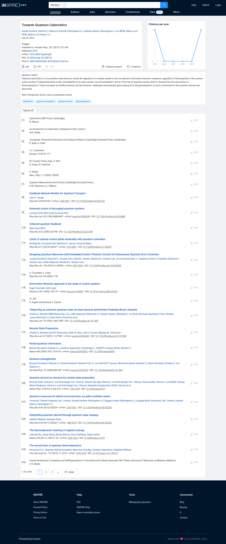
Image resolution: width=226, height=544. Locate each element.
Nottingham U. (75, 31)
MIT (43, 228)
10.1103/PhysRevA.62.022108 (78, 231)
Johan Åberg (48, 434)
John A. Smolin (90, 332)
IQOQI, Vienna (177, 382)
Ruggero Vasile (112, 400)
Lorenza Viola (36, 213)
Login (218, 5)
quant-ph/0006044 (80, 336)
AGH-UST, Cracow (107, 363)
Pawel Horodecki (69, 363)
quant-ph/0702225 (79, 370)
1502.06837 (35, 54)
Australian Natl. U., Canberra (134, 258)
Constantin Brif (49, 243)
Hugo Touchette (37, 288)
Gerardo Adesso (91, 31)
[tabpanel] (113, 296)
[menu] (197, 5)
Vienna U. (49, 382)
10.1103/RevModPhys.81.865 (108, 370)
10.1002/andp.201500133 (39, 58)
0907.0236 (78, 265)
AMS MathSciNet (38, 61)
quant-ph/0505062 (78, 351)
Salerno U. (45, 34)
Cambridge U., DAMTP (93, 348)
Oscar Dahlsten (78, 434)
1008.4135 (71, 423)
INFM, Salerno (126, 31)
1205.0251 (71, 407)
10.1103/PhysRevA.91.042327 (97, 247)
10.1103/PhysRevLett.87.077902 (110, 336)
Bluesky (183, 507)
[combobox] (112, 5)
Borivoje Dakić (36, 382)
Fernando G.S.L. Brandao (41, 450)
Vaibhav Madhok (37, 419)
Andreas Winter (112, 348)
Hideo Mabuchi (50, 262)
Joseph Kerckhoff (38, 258)
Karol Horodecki (156, 363)
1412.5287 (71, 247)
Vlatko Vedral (93, 434)
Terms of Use (39, 517)
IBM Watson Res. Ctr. (59, 314)
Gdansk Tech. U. (86, 363)
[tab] (31, 110)
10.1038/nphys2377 (95, 389)
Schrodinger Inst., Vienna (71, 382)
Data (152, 12)
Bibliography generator (140, 502)
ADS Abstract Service (58, 61)
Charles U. (170, 363)
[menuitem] (194, 5)
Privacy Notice (40, 512)
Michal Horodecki (126, 363)
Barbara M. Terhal (107, 332)
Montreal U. (93, 314)
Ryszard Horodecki (38, 363)
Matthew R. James (66, 243)
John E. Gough (36, 197)
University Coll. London (162, 400)
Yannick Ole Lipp (93, 382)
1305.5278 (81, 453)
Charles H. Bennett (38, 314)
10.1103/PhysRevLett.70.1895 (84, 321)
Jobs (92, 12)
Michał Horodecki (37, 348)
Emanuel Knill (61, 213)
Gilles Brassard (78, 314)
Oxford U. (43, 31)
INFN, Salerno (28, 34)
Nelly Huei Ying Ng (82, 450)
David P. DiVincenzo (58, 332)
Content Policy (40, 507)
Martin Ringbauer (37, 385)
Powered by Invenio (29, 538)
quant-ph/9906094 (81, 216)
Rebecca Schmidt (58, 31)
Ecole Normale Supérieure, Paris (148, 314)
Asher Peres (55, 317)
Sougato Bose (143, 400)
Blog (182, 502)
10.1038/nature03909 (104, 351)
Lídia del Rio (35, 434)
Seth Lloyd (49, 213)
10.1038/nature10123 (94, 438)
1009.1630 (72, 438)
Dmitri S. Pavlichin (158, 258)
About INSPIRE (40, 502)
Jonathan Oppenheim (70, 348)
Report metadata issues (88, 512)
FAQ (79, 502)
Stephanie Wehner (122, 450)
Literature (55, 12)
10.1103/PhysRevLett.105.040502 (105, 265)
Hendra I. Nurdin (82, 258)
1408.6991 (64, 201)
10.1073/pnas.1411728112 (105, 453)
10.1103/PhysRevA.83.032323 (97, 423)
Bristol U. (126, 348)
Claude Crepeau (108, 314)
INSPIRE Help (83, 507)
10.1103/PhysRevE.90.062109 (90, 201)
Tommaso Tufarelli (38, 400)
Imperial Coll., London (59, 400)
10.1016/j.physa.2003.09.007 (104, 291)
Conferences (133, 12)
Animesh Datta (54, 419)
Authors (75, 12)
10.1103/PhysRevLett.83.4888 (110, 216)
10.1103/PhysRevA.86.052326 (97, 407)
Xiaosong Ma (148, 382)
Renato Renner (63, 434)
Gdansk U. (53, 348)
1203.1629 (75, 389)
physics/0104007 (75, 291)
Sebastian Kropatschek (99, 385)
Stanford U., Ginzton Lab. (60, 258)
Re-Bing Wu (34, 243)
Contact (183, 517)
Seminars (110, 12)
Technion (67, 317)
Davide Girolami (29, 31)
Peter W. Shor (75, 332)
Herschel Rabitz (84, 243)
